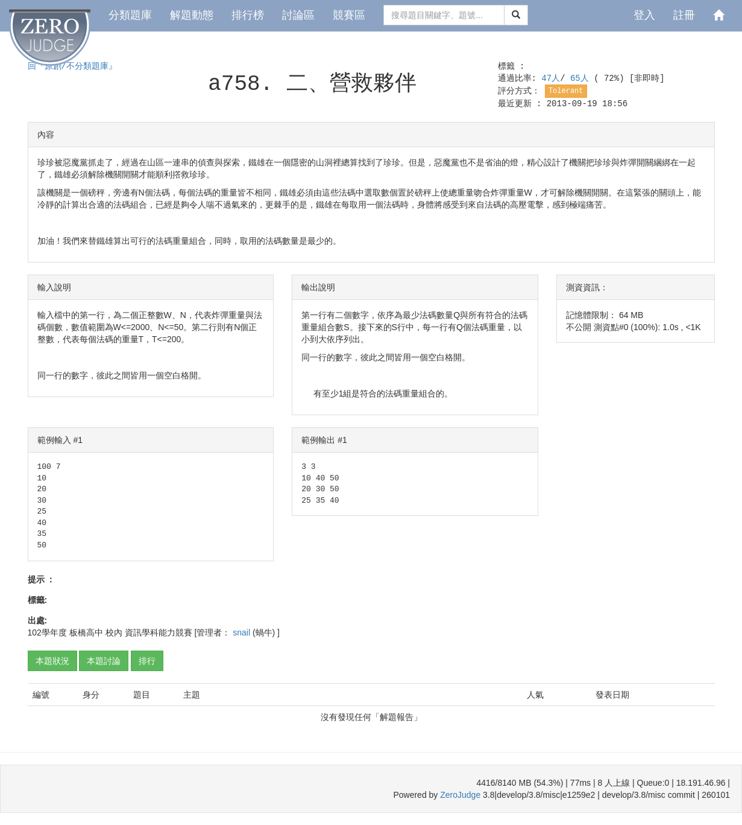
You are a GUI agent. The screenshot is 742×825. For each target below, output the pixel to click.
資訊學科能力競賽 (158, 632)
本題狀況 (52, 661)
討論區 (298, 15)
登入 (644, 15)
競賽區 (349, 15)
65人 (582, 78)
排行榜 (247, 15)
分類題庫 (130, 15)
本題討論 (104, 661)
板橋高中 (86, 632)
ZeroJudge (460, 795)
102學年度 (47, 632)
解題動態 (191, 15)
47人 (550, 78)
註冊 (684, 15)
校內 (113, 632)
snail (243, 632)
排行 (147, 661)
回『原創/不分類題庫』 (72, 66)
